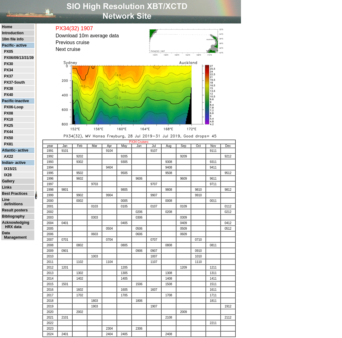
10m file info (12, 39)
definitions (12, 204)
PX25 (8, 125)
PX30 (8, 64)
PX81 (8, 144)
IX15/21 (10, 169)
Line (6, 200)
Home (7, 27)
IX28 (8, 175)
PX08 (8, 113)
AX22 (8, 156)
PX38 (8, 88)
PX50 (8, 138)
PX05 (8, 51)
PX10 (8, 119)
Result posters (14, 210)
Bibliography (13, 216)
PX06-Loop (13, 107)
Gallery (8, 181)
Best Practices (14, 193)
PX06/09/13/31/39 (19, 58)
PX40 (8, 95)
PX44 (8, 132)
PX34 (8, 70)
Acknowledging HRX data (15, 224)
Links (6, 187)
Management (14, 237)
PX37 (8, 76)
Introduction (12, 33)
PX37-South (14, 82)
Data (6, 233)
